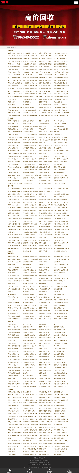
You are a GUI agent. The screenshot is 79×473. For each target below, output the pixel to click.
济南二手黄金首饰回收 (60, 408)
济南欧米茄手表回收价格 (15, 161)
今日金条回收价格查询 (60, 53)
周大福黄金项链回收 (59, 375)
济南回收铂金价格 (59, 370)
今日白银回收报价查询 (45, 56)
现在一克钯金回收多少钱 (15, 58)
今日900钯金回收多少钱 (60, 142)
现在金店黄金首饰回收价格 (61, 229)
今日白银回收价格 (59, 359)
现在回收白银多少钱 (29, 286)
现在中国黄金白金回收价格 (30, 422)
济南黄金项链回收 (28, 348)
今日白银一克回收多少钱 (61, 61)
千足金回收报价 (58, 240)
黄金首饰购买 (27, 251)
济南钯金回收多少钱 (29, 351)
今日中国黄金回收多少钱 (46, 286)
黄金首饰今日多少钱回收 (46, 394)
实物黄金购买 (58, 289)
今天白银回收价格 (59, 351)
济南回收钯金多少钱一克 (46, 446)
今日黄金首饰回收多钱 (14, 66)
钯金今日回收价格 (28, 356)
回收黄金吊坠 (58, 148)
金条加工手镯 (42, 237)
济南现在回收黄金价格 (60, 348)
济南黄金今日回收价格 (14, 370)
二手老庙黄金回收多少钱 (61, 159)
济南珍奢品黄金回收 (59, 397)
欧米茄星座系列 (27, 267)
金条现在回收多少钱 (13, 413)
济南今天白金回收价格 (45, 329)
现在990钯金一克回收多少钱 (62, 441)
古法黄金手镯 (42, 126)
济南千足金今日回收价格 (30, 435)
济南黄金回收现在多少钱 (46, 248)
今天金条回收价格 (59, 356)
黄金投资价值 (42, 153)
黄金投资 (56, 346)
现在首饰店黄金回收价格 (46, 134)
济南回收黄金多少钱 (59, 183)
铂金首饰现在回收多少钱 (46, 400)
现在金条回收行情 (44, 66)
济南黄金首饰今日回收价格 (46, 229)
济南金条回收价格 (44, 121)
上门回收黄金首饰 (44, 156)
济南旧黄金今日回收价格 (15, 137)
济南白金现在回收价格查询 (46, 58)
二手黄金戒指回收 (44, 435)
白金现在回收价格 (13, 408)
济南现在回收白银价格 (45, 150)
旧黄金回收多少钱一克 (45, 392)
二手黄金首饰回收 (13, 375)
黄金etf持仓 (57, 324)
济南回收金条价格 (44, 356)
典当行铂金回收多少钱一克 (61, 248)
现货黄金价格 (11, 378)
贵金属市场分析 (43, 102)
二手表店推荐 (58, 134)
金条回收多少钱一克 (44, 384)
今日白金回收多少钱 (59, 381)
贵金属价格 (26, 104)
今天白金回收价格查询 (45, 224)
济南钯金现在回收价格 (14, 332)
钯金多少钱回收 (27, 75)
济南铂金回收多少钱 (29, 343)
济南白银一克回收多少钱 (30, 113)
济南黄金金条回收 (44, 169)
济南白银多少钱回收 (29, 172)
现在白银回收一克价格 (14, 113)
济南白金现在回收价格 (60, 343)
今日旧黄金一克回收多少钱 (15, 88)
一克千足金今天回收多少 (46, 72)
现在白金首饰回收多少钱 (61, 91)
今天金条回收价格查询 (29, 64)
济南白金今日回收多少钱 (30, 359)
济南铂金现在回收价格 (29, 337)
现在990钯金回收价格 (29, 411)
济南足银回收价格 (44, 267)
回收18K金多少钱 (13, 310)
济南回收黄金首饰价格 (60, 140)
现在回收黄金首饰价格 (45, 297)
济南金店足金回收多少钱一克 (47, 427)
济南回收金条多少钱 (44, 378)
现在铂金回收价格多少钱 (30, 91)
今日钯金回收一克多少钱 (30, 83)
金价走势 (56, 275)
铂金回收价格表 (12, 99)
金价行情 (10, 471)
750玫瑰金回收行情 (13, 172)
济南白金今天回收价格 (45, 340)
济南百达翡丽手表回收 (45, 319)
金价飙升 (10, 291)
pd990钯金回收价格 (13, 248)
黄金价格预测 (11, 264)
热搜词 (36, 462)
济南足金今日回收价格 (29, 378)
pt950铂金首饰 (12, 294)
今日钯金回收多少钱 (13, 178)
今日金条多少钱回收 (29, 107)
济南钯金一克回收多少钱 (46, 75)
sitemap (53, 468)
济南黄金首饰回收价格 (29, 272)
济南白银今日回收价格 (29, 386)
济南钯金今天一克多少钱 (46, 115)
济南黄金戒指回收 (28, 340)
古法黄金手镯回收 (59, 405)
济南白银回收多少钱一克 (61, 178)
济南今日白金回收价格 (29, 346)
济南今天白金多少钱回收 (61, 129)
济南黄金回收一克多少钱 (61, 99)
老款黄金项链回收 (59, 413)
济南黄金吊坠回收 (59, 172)
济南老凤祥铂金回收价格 (61, 77)
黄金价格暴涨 (58, 180)
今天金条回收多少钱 (29, 335)
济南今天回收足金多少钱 (15, 403)
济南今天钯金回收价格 (14, 329)
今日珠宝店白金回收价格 (46, 113)
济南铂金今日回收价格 (14, 367)
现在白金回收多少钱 (13, 365)
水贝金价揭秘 (11, 300)
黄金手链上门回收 (59, 121)
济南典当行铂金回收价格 (61, 96)
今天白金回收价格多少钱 (30, 69)
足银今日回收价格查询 (60, 75)
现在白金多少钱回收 (44, 85)
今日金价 (46, 462)
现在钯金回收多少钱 (44, 302)
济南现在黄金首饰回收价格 (61, 110)
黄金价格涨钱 (11, 430)
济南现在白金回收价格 (29, 354)
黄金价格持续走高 (59, 126)
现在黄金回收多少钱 (44, 180)
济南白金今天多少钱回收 (30, 413)
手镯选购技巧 (42, 129)
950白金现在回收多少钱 (30, 140)
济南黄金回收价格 (13, 348)
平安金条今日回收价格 (60, 286)
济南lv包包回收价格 (13, 302)
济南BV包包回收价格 (60, 123)
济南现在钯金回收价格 (60, 373)
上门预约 (49, 471)
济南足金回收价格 (59, 88)
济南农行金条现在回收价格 (30, 77)
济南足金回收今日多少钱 (15, 427)
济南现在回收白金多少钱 (30, 240)
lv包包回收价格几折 (59, 416)
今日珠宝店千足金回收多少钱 (16, 305)
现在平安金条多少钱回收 (15, 80)
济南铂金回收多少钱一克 (61, 419)
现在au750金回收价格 (45, 240)
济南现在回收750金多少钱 (46, 438)
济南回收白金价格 (28, 332)
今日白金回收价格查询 (45, 104)
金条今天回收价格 (28, 367)
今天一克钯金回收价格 (14, 289)
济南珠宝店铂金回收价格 (30, 224)
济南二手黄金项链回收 (45, 148)
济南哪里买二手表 (13, 123)
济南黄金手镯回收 (59, 354)
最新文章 (40, 462)
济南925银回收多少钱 (14, 441)
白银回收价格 (42, 264)
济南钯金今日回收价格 (45, 178)
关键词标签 (13, 47)
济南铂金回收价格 (44, 332)
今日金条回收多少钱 (13, 159)
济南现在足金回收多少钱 (61, 145)
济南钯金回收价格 (44, 172)
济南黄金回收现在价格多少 (15, 75)
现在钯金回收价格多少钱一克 (16, 96)
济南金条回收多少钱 (13, 354)
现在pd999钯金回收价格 (30, 110)
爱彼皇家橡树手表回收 (14, 175)
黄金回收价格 (58, 337)
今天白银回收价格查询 (60, 449)
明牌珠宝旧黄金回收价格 (15, 183)
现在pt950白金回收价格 (29, 416)
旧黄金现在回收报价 (13, 411)
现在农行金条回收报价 (14, 77)
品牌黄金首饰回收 (59, 438)
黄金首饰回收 (11, 169)
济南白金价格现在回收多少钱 (16, 61)
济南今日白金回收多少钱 (46, 281)
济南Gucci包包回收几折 (14, 156)
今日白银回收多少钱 (29, 381)
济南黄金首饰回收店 (44, 167)
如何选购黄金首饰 (44, 123)
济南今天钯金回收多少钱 (30, 454)
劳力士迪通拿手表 (13, 297)
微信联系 (69, 471)
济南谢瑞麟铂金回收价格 (15, 83)
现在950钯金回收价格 (60, 267)
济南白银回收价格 (28, 131)
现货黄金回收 (27, 102)
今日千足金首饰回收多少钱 (46, 91)
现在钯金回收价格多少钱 (15, 392)
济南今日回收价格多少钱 (15, 56)
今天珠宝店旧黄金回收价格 (30, 167)
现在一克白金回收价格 (60, 58)
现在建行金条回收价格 (60, 432)
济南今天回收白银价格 (60, 367)
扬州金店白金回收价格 (60, 137)
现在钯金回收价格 (13, 129)
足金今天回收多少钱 (13, 199)
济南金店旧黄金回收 (29, 294)
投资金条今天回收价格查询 (61, 85)
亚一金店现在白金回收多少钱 (31, 58)
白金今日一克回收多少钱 (61, 69)
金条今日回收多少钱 (44, 351)
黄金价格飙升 (42, 449)
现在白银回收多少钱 (59, 362)
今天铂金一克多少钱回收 (46, 77)
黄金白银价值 (58, 102)
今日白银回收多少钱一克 (61, 384)
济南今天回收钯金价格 (14, 316)
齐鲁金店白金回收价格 (29, 159)
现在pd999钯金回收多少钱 (30, 449)
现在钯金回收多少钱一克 (15, 362)
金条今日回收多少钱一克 (46, 140)
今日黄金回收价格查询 (14, 194)
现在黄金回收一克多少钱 (15, 94)
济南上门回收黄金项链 (60, 156)
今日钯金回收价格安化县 (30, 94)
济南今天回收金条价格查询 (30, 115)
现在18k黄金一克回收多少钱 (31, 53)
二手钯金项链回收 (28, 129)
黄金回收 (41, 346)
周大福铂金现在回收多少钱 (30, 175)
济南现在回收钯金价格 (14, 373)
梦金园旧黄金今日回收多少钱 (31, 142)
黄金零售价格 (58, 164)
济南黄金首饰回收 (13, 134)
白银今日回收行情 (13, 85)
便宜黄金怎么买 (58, 392)
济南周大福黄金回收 (13, 180)
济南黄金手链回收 (28, 408)
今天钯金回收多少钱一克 (30, 297)
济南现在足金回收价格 (29, 137)
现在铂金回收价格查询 (60, 251)
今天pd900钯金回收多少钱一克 (31, 161)
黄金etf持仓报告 (12, 419)
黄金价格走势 (27, 370)
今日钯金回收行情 (59, 232)
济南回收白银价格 (13, 351)
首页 (8, 47)
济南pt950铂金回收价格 (60, 175)
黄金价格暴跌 (42, 367)
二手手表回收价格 (28, 180)
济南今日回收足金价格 (29, 270)
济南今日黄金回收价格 (14, 346)
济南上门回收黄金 (13, 386)
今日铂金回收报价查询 (60, 80)
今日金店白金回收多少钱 (30, 88)
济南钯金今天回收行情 (14, 69)
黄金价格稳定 (58, 297)
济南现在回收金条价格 (60, 365)
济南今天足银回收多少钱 (15, 267)
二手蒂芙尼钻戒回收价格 (15, 416)
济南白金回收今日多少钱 (15, 153)
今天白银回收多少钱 (29, 237)
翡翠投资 (56, 131)
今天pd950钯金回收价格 (60, 161)
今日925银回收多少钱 (60, 386)
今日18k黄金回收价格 (45, 381)
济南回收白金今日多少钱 (61, 394)
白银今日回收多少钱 (44, 310)
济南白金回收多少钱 (59, 378)
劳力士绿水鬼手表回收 (45, 183)
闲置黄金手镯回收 (44, 270)
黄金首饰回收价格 (28, 375)
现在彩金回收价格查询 (60, 107)
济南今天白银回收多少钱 (61, 422)
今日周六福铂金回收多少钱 (30, 451)
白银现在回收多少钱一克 (61, 435)
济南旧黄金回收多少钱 (14, 384)
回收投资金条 (58, 454)
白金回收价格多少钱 (13, 145)
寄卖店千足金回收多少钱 (61, 94)
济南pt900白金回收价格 (14, 167)
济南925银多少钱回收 (60, 56)
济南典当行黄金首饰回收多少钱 (47, 99)
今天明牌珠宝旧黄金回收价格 (31, 424)
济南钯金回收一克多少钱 (61, 310)
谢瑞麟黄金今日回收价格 (46, 64)
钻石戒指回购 (11, 451)
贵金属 (10, 438)
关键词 (32, 462)
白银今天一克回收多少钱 (30, 66)
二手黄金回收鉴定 (28, 183)
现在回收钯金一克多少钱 (30, 394)
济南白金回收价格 (13, 327)
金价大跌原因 (42, 451)
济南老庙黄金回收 (44, 164)
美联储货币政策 (43, 251)
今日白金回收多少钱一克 (46, 137)
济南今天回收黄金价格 (29, 145)
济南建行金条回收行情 (45, 107)
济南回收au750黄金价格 (14, 110)
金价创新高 (26, 291)
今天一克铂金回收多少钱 (46, 96)
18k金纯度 (10, 251)
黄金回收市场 (42, 373)
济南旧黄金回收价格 (13, 337)
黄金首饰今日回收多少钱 (30, 419)
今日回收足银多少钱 (13, 446)
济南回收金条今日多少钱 (15, 240)
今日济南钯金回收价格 (45, 289)
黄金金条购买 (11, 283)
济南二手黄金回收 (13, 164)
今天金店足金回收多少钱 (30, 134)
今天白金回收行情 (13, 148)
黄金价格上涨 (42, 142)
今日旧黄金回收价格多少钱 (15, 435)
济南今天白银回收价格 (29, 329)
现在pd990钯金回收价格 (14, 422)
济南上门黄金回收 (44, 454)
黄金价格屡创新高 (13, 270)
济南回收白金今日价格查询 (61, 113)
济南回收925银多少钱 (14, 394)
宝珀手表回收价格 (13, 313)
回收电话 (30, 471)
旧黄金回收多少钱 (59, 308)
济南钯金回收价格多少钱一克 (31, 96)
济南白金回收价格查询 (14, 72)
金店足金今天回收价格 (14, 224)
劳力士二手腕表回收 (59, 169)
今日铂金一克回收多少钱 (30, 61)
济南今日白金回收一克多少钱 (16, 142)
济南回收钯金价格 (13, 343)
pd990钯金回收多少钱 (29, 164)
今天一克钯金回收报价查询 (15, 91)
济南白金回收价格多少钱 (30, 169)
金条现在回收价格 (44, 359)
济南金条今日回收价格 (45, 313)
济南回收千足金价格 (29, 150)
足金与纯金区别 (43, 159)
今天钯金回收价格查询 (60, 66)
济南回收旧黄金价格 (29, 121)
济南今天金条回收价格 (45, 343)
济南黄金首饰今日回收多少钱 (62, 194)
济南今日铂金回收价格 (45, 354)
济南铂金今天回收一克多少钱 (47, 69)
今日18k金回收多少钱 (45, 88)
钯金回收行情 (11, 232)
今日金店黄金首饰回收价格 (30, 126)
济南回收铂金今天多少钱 (46, 419)
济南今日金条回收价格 (60, 340)
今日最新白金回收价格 (29, 205)
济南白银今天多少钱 (29, 178)
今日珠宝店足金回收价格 (46, 161)
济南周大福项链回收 (13, 121)
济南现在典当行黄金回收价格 (47, 53)
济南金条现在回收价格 (45, 362)
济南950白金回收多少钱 (30, 99)
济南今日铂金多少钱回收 (30, 56)
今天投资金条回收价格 (14, 115)
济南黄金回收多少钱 (13, 381)
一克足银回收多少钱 (59, 411)
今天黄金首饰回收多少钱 (30, 400)
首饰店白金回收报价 (59, 305)
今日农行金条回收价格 (60, 313)
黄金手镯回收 (27, 123)
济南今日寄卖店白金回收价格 (47, 175)
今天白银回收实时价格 (29, 316)
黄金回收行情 (11, 104)
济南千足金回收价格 (13, 335)
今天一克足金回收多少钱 (61, 115)
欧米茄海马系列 (12, 140)
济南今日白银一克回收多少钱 (47, 94)
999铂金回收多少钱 (59, 281)
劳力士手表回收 (43, 375)
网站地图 (48, 468)
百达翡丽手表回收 (13, 126)
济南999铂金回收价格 (45, 61)
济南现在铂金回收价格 (45, 337)
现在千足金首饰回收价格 (30, 80)
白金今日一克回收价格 (60, 104)
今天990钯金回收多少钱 (60, 427)
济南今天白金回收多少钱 (15, 432)
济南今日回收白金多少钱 (15, 107)
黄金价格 (25, 373)
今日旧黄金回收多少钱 (29, 300)
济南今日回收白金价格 (29, 153)
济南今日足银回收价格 (45, 370)
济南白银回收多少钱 (59, 332)
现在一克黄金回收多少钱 (46, 110)
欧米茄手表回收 (43, 348)
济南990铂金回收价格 (29, 218)
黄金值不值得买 (58, 153)
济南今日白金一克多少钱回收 (31, 72)
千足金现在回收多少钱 (60, 83)
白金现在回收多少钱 (59, 272)
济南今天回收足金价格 (29, 362)
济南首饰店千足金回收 (45, 80)
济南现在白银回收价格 (45, 365)
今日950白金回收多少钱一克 (16, 424)
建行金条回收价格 (28, 302)
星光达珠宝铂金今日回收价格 (47, 131)
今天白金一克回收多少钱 (46, 145)
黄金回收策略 (11, 102)
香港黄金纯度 (11, 449)
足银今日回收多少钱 (59, 167)
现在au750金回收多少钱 (45, 278)
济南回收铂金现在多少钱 (61, 278)
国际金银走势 (27, 441)
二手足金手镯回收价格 (29, 148)
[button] (39, 44)
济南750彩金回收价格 (45, 83)
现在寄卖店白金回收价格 (15, 443)
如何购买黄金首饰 (44, 305)
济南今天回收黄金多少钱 (15, 131)
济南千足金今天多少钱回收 (61, 72)
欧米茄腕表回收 (27, 156)
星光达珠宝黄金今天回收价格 (62, 150)
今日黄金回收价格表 (13, 150)
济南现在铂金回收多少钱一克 (31, 256)
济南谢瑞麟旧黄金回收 (60, 64)
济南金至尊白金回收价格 (61, 302)
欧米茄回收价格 (27, 278)
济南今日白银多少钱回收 (30, 85)
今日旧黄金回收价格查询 (15, 53)
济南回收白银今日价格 (14, 64)
